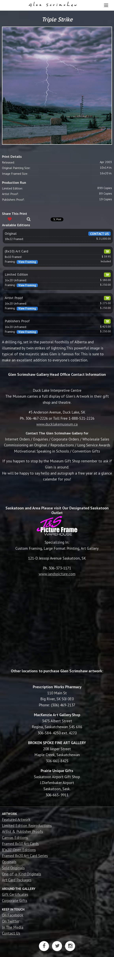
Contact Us (11, 933)
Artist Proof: (10, 194)
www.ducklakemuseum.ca (57, 424)
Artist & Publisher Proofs (22, 831)
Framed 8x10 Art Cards (20, 843)
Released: (8, 162)
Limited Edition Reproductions (27, 825)
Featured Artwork (16, 819)
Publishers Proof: (13, 199)
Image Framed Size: (15, 174)
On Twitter (10, 921)
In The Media (12, 927)
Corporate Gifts (14, 900)
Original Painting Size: (16, 168)
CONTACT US (99, 234)
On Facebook (12, 915)
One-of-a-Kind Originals (21, 873)
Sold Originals (13, 867)
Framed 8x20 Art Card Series (25, 855)
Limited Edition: (12, 188)
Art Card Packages (16, 879)
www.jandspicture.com (57, 573)
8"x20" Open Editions (19, 849)
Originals (9, 861)
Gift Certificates (15, 894)
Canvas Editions (15, 837)
